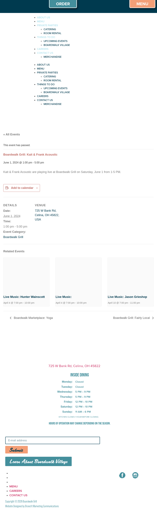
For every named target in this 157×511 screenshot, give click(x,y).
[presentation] (26, 275)
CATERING (50, 29)
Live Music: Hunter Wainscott (24, 297)
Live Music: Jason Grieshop (127, 297)
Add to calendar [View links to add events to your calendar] (22, 188)
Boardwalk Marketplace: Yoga (33, 318)
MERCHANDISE (52, 57)
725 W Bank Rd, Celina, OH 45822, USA (47, 215)
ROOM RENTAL (52, 33)
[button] (61, 61)
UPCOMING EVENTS (55, 41)
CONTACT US (45, 53)
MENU (41, 21)
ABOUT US (43, 17)
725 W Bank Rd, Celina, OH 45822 (74, 365)
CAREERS (42, 49)
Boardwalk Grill (13, 237)
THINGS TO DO (46, 37)
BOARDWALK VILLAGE (57, 45)
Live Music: (64, 297)
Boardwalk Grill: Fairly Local (132, 318)
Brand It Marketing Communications (42, 506)
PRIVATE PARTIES (47, 25)
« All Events (11, 134)
